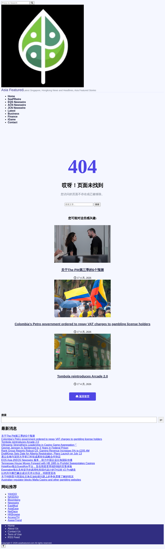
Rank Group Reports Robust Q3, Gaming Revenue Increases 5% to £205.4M (45, 450)
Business (13, 113)
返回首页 (82, 396)
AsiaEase (13, 508)
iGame (12, 119)
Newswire (13, 502)
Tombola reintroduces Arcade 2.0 (82, 376)
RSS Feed (14, 537)
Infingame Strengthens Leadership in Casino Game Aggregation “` (39, 445)
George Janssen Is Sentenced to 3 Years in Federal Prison (34, 447)
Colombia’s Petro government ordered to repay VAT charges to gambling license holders (82, 324)
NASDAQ (13, 497)
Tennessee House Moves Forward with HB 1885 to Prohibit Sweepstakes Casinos (48, 463)
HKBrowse (14, 514)
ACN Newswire (17, 105)
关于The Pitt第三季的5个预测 (82, 270)
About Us (13, 528)
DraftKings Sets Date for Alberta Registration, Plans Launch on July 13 (41, 453)
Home (11, 96)
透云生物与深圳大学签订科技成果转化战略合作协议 (31, 456)
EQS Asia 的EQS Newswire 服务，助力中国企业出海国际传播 (36, 460)
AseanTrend (15, 520)
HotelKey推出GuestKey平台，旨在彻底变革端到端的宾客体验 (36, 466)
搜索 (3, 415)
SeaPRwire (14, 99)
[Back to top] (3, 546)
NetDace (13, 511)
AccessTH (13, 517)
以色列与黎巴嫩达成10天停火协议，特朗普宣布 (28, 473)
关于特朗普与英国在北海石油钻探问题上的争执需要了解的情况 (37, 476)
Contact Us (14, 531)
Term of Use (15, 534)
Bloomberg (14, 500)
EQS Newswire (17, 102)
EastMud (13, 505)
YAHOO (12, 494)
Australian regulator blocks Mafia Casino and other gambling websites (41, 479)
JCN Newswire (16, 107)
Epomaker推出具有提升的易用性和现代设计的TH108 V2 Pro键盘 (38, 469)
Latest (11, 110)
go (161, 420)
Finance (12, 116)
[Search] (32, 3)
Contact (12, 122)
